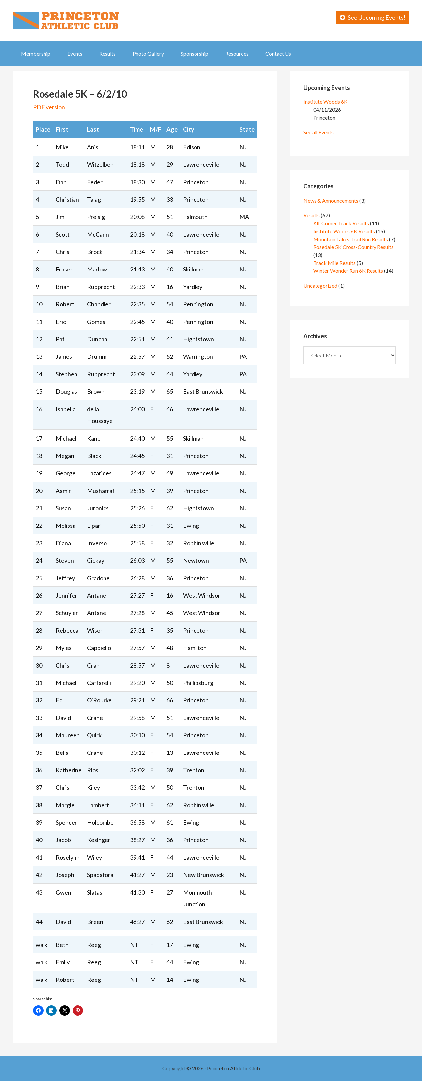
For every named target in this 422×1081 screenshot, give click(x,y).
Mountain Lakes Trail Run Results (350, 239)
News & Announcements (330, 200)
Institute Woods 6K (325, 102)
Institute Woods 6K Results (344, 231)
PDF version (49, 107)
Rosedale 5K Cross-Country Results (353, 247)
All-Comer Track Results (341, 223)
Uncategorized (320, 285)
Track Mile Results (334, 263)
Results (311, 215)
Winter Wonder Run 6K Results (348, 271)
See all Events (318, 132)
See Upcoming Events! (377, 17)
